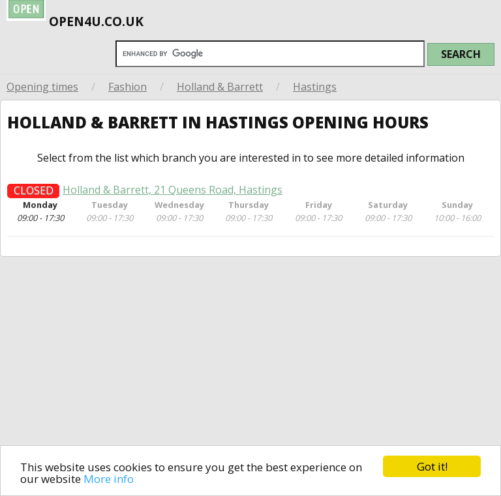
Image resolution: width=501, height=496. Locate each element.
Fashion (127, 87)
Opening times (42, 87)
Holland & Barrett (220, 87)
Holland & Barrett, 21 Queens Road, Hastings (172, 194)
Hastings (315, 87)
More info (109, 478)
